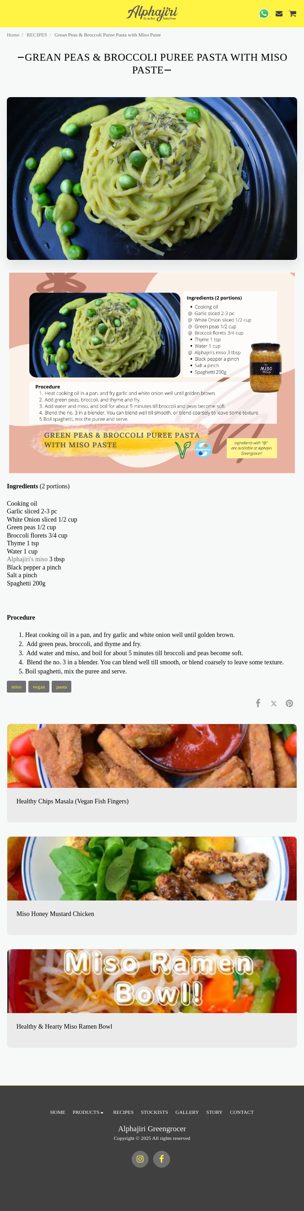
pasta (61, 686)
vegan (39, 686)
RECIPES (37, 34)
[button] (10, 13)
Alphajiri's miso (27, 559)
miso (16, 686)
